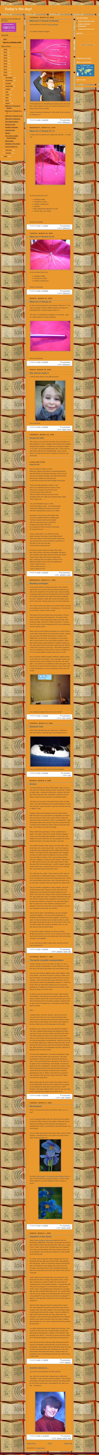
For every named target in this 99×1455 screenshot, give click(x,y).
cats (69, 775)
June (7, 95)
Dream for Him (10, 124)
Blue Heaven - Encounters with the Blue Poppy (53, 1176)
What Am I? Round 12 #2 (13, 116)
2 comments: (66, 1225)
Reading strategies (11, 127)
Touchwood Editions (52, 1178)
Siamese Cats (10, 130)
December (9, 78)
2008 (6, 156)
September (10, 86)
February (9, 150)
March (8, 103)
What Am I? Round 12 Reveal (44, 21)
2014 (6, 61)
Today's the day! (18, 9)
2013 (6, 64)
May (7, 97)
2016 (6, 55)
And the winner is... (11, 146)
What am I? (67, 122)
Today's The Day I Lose (86, 29)
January (9, 153)
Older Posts (68, 1443)
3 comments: (66, 291)
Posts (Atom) (40, 1448)
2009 (6, 75)
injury (69, 429)
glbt (69, 951)
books (64, 1228)
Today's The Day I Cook (86, 21)
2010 (6, 72)
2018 (6, 49)
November (9, 80)
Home (50, 1443)
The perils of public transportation (46, 960)
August (8, 89)
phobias (68, 1097)
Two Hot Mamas (52, 24)
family (64, 429)
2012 (6, 66)
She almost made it (11, 121)
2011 (6, 69)
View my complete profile (12, 42)
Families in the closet (46, 1240)
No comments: (65, 572)
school (68, 718)
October (9, 83)
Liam (63, 718)
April (7, 100)
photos (59, 1438)
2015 (6, 58)
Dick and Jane (34, 636)
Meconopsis (9, 141)
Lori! (31, 1371)
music (69, 575)
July (7, 92)
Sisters (7, 133)
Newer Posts (31, 1443)
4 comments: (66, 120)
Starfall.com (65, 643)
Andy (5, 39)
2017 (6, 52)
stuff (69, 1438)
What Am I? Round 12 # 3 (42, 131)
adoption (63, 575)
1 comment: (66, 773)
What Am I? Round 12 (12, 119)
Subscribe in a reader (83, 58)
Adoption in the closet (12, 144)
